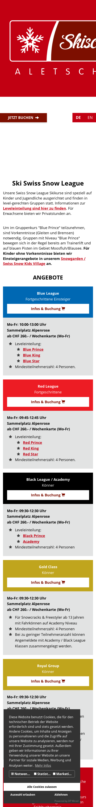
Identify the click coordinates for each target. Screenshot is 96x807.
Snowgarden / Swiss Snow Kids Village (44, 261)
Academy (31, 541)
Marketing (63, 774)
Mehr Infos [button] (43, 765)
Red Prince (32, 442)
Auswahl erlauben (22, 794)
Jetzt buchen (20, 117)
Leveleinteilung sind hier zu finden (34, 208)
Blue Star (31, 361)
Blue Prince (33, 349)
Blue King (31, 355)
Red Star (30, 454)
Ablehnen (61, 794)
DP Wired (73, 801)
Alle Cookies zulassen (42, 787)
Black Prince (34, 535)
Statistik (42, 774)
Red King (31, 448)
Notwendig (21, 774)
